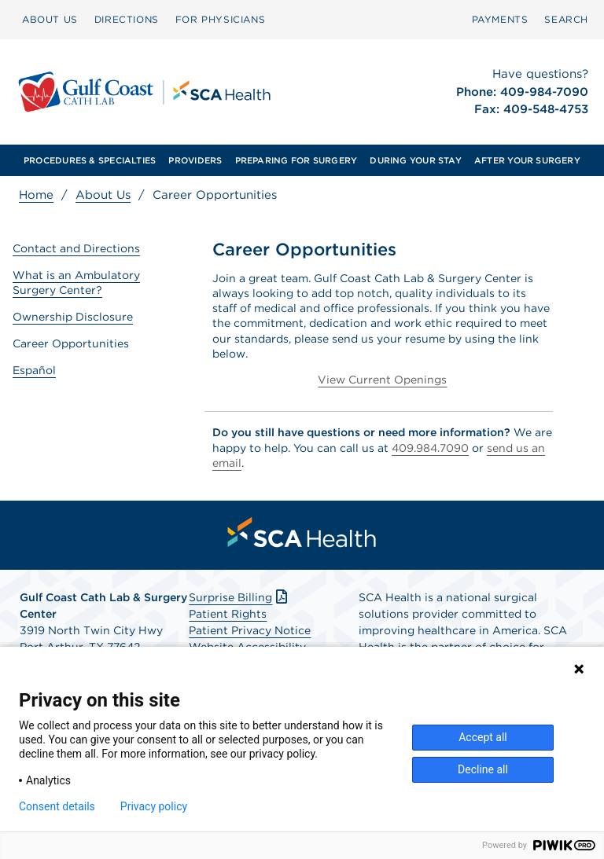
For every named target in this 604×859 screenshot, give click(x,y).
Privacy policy (153, 806)
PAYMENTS (500, 19)
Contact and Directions (76, 248)
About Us (103, 195)
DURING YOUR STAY (416, 160)
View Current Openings (382, 379)
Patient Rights (228, 614)
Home (36, 195)
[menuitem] (50, 19)
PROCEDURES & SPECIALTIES (90, 160)
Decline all (483, 769)
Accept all (483, 737)
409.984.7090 (430, 448)
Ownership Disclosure (73, 316)
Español (34, 370)
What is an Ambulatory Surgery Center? (76, 282)
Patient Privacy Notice (250, 630)
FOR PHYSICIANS (220, 19)
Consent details (57, 806)
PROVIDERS (195, 160)
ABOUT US (50, 19)
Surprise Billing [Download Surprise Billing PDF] (239, 597)
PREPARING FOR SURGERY (296, 160)
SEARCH (566, 19)
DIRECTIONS (126, 19)
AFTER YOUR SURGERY (527, 160)
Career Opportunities (71, 343)
